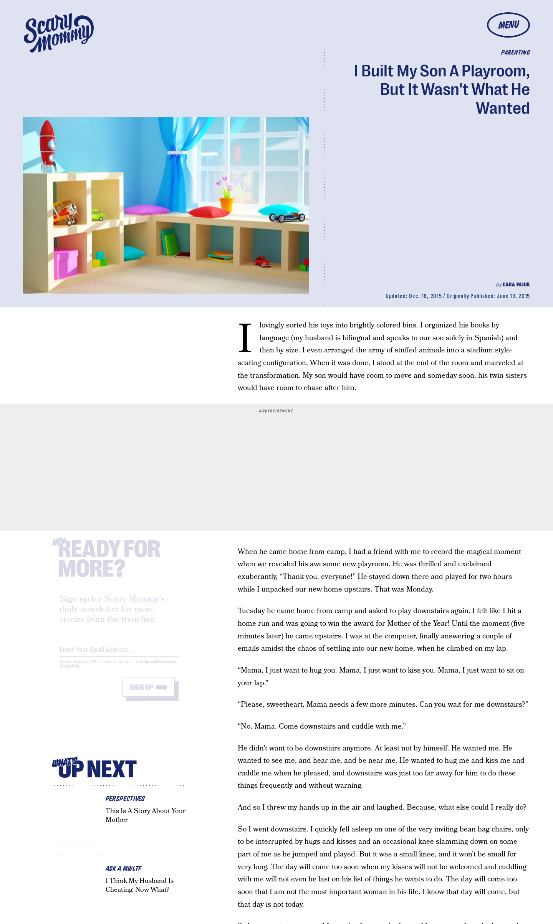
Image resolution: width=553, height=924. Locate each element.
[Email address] (119, 654)
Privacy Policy (70, 673)
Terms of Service (156, 668)
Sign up (141, 693)
